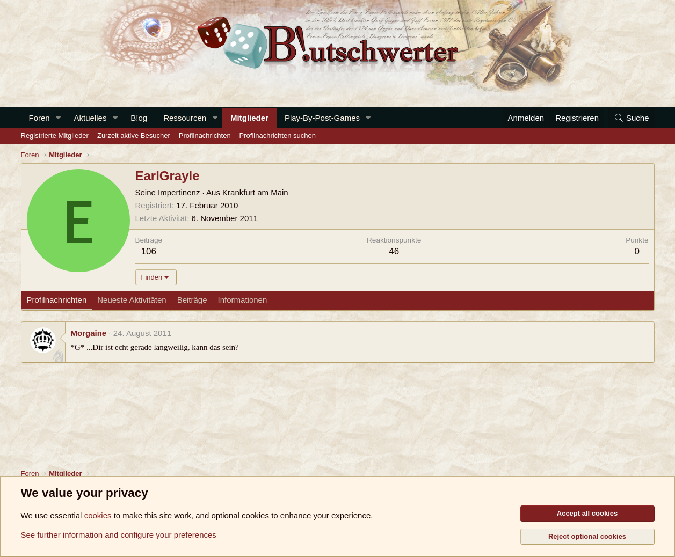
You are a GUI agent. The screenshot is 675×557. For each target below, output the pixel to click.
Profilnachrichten (205, 135)
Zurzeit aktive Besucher (133, 135)
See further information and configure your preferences (118, 534)
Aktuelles (90, 117)
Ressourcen (184, 117)
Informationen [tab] (242, 299)
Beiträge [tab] (192, 299)
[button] (58, 118)
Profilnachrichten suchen (277, 135)
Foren (39, 117)
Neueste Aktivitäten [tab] (131, 299)
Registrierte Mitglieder (55, 135)
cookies (98, 515)
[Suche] (631, 118)
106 (148, 251)
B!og (138, 117)
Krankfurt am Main (255, 192)
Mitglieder (249, 117)
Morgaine (89, 333)
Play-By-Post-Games (322, 117)
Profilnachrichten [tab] (57, 299)
